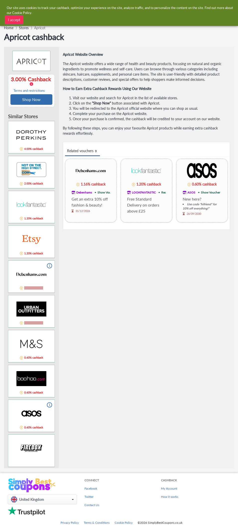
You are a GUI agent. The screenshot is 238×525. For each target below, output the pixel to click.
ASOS (191, 192)
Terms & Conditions (97, 523)
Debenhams (84, 192)
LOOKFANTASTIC (144, 192)
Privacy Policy (70, 523)
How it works (169, 497)
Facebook (90, 488)
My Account (169, 488)
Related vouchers (82, 151)
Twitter (88, 497)
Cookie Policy (124, 523)
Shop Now (31, 99)
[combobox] (118, 19)
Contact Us (91, 505)
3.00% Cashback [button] (31, 84)
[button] (42, 499)
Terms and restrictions (29, 90)
